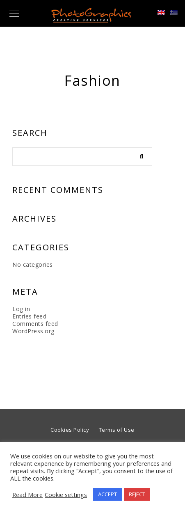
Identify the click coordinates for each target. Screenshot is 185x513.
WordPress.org (33, 331)
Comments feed (35, 323)
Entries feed (29, 316)
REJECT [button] (137, 494)
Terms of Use (117, 429)
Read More (27, 494)
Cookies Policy (69, 429)
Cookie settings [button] (66, 494)
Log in (21, 309)
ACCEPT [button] (107, 494)
